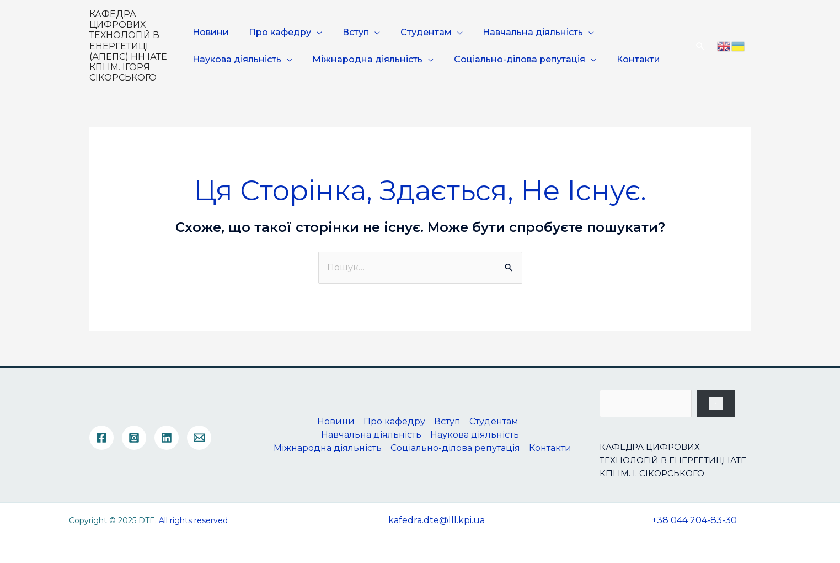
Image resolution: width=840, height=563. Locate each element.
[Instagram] (134, 438)
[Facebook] (101, 438)
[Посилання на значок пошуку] (700, 45)
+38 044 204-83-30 (694, 520)
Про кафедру (277, 32)
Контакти (628, 59)
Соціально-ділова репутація (513, 59)
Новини (211, 32)
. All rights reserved (191, 520)
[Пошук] (716, 403)
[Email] (199, 438)
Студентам (415, 32)
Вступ (349, 32)
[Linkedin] (166, 438)
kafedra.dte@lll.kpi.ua (436, 520)
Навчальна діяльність (519, 32)
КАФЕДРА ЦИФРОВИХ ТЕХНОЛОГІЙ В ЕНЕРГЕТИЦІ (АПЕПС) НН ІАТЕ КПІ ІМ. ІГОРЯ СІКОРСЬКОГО (128, 46)
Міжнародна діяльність (364, 59)
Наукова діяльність (237, 59)
